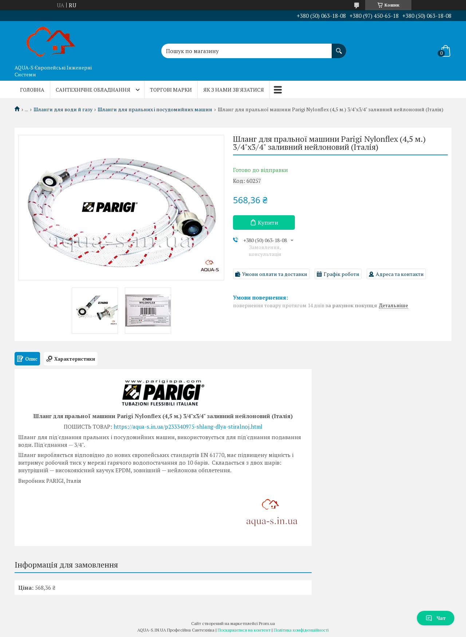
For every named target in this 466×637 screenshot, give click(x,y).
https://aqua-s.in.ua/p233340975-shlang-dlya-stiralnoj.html (188, 426)
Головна (32, 89)
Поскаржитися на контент (244, 630)
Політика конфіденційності (301, 630)
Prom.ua (267, 623)
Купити (268, 223)
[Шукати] (339, 47)
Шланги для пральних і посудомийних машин (155, 109)
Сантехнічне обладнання (93, 89)
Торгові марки (171, 89)
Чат (436, 617)
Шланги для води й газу (62, 109)
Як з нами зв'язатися (233, 89)
